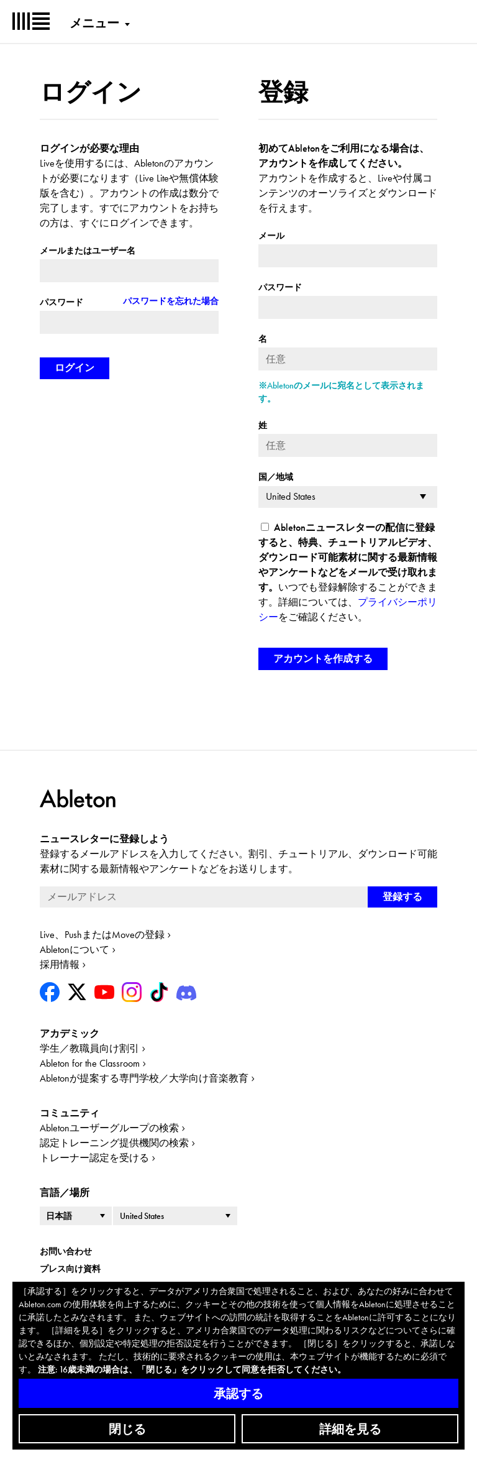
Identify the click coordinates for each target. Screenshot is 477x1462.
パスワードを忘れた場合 (171, 300)
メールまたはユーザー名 (87, 250)
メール (271, 235)
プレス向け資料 (70, 1268)
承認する (238, 1394)
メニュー (94, 23)
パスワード (61, 302)
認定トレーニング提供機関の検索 (114, 1142)
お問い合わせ (66, 1251)
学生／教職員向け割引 (89, 1048)
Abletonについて (74, 949)
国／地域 (275, 476)
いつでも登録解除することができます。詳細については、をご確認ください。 (347, 572)
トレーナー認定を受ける (94, 1157)
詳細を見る (350, 1429)
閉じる (127, 1429)
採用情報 (60, 964)
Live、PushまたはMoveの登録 (102, 934)
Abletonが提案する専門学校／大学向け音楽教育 (144, 1078)
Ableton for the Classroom (90, 1063)
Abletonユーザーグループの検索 (109, 1127)
